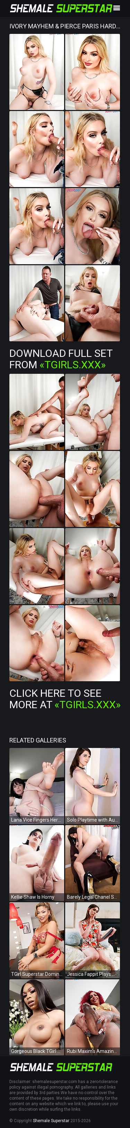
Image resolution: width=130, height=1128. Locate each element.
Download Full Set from (60, 359)
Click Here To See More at (65, 699)
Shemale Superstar (51, 1120)
